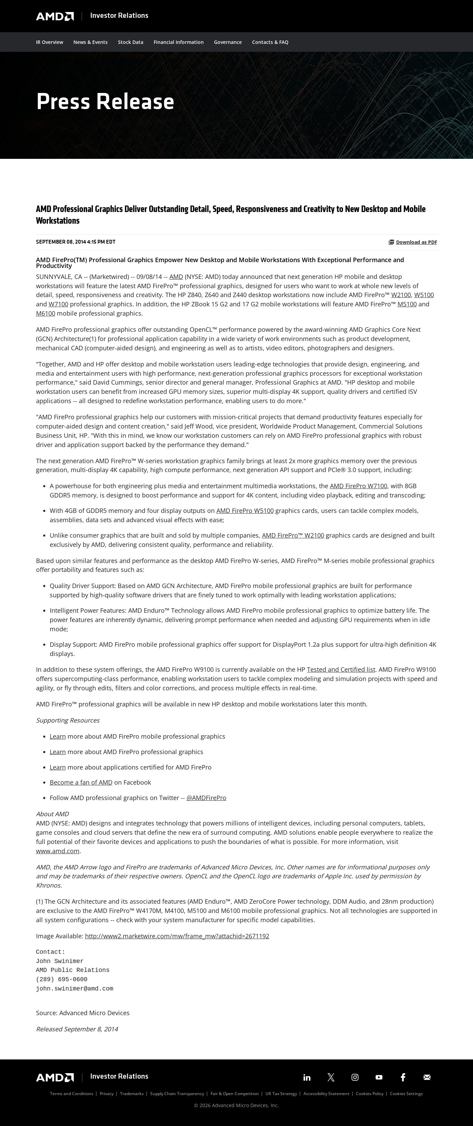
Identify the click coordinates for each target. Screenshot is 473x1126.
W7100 (58, 306)
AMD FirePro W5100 (245, 513)
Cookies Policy (369, 1098)
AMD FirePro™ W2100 (293, 538)
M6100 (45, 315)
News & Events (90, 42)
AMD (176, 278)
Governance (228, 42)
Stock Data (130, 42)
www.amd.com (58, 855)
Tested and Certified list (341, 673)
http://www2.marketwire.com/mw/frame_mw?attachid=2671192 (177, 940)
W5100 (424, 297)
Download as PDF (412, 244)
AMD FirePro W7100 (358, 488)
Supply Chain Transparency (177, 1098)
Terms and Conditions (71, 1098)
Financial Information (179, 42)
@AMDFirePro (206, 801)
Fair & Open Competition (235, 1098)
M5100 (407, 306)
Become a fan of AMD (81, 786)
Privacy (107, 1098)
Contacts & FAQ (270, 42)
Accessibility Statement (327, 1098)
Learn (58, 740)
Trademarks (132, 1098)
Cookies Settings (406, 1098)
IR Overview (49, 42)
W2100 (401, 297)
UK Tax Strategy (281, 1098)
